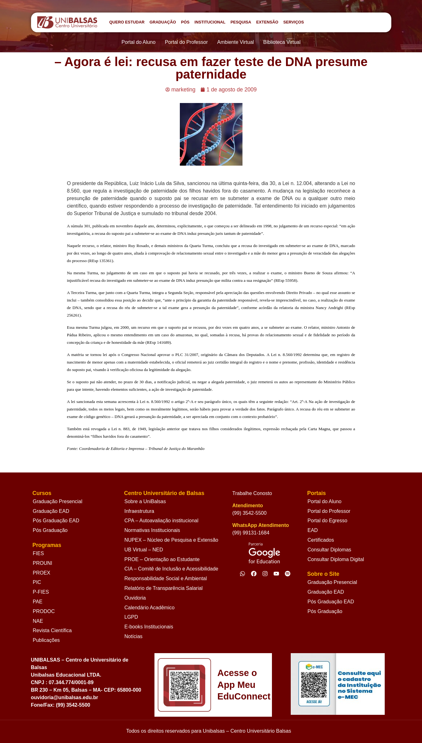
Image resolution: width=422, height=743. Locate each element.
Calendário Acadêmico (149, 607)
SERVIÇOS (293, 22)
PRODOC (44, 611)
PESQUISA (241, 22)
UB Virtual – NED (143, 549)
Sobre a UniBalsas (145, 501)
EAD (312, 530)
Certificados (320, 540)
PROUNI (42, 563)
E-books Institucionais (148, 626)
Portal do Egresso (327, 520)
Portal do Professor (328, 511)
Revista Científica (52, 630)
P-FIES (41, 592)
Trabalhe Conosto (252, 493)
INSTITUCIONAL (210, 22)
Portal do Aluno (324, 501)
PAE (38, 601)
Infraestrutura (139, 511)
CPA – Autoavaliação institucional (161, 520)
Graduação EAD (51, 511)
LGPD (131, 617)
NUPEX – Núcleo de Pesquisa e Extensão (171, 540)
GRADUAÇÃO (162, 22)
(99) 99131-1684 (250, 532)
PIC (37, 582)
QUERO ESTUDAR (126, 22)
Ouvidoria (135, 598)
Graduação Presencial (57, 501)
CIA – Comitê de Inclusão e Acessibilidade (171, 568)
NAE (38, 621)
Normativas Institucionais (152, 530)
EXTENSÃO (267, 22)
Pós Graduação (50, 530)
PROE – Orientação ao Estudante (162, 559)
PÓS (185, 22)
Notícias (133, 636)
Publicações (46, 640)
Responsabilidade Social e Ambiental (165, 578)
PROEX (41, 572)
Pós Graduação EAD (56, 520)
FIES (38, 553)
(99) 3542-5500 (249, 513)
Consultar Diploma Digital (335, 559)
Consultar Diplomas (329, 549)
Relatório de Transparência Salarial (163, 588)
